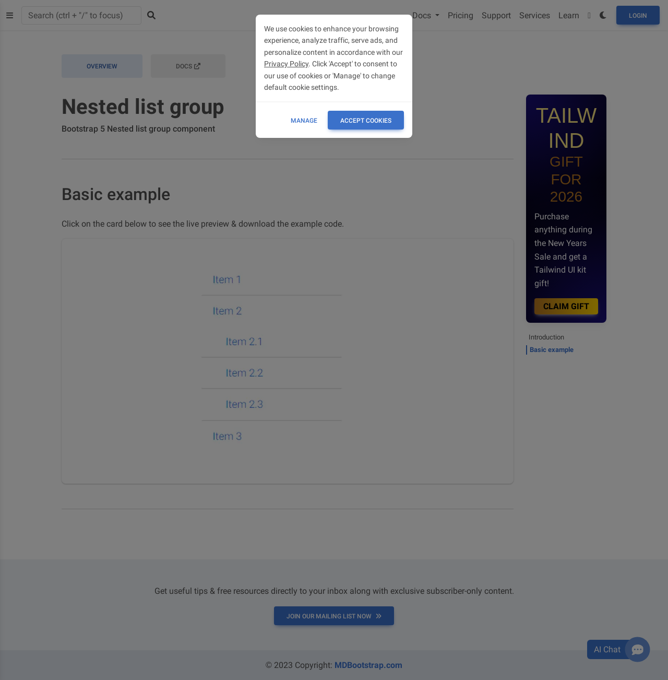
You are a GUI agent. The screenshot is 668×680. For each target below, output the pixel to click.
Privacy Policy (286, 64)
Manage (304, 120)
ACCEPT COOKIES (365, 120)
